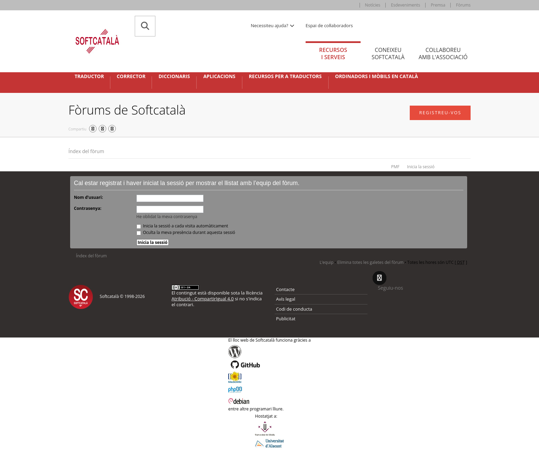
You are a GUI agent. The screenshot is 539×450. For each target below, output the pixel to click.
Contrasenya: (87, 208)
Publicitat (285, 318)
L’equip (326, 262)
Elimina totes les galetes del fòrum (370, 262)
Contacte (285, 289)
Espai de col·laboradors (329, 25)
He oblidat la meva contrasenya (166, 216)
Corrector (131, 76)
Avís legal (285, 299)
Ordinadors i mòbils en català (376, 76)
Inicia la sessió (420, 167)
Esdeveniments (405, 5)
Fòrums (463, 5)
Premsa (438, 5)
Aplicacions (219, 76)
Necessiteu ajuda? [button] (273, 25)
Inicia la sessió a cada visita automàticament (182, 226)
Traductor (89, 76)
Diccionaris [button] (174, 76)
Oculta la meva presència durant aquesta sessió (185, 232)
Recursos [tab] (333, 53)
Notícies (373, 5)
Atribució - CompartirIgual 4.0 (203, 299)
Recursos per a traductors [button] (285, 76)
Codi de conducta (294, 309)
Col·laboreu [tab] (443, 53)
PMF (395, 167)
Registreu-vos (440, 112)
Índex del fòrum (86, 151)
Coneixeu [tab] (388, 53)
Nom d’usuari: (88, 197)
